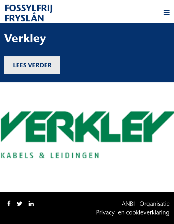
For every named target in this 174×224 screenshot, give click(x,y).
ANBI (128, 203)
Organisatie (154, 203)
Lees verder (32, 65)
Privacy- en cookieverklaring (133, 212)
